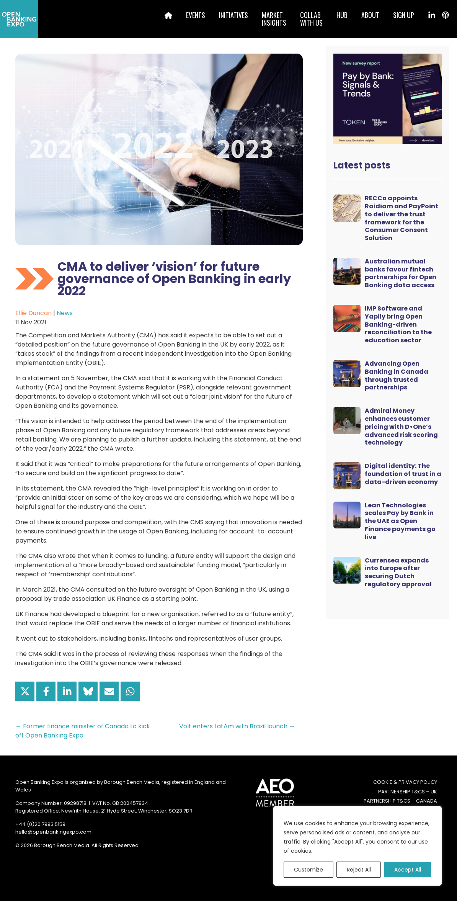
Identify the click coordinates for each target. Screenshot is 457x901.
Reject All (359, 869)
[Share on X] (24, 691)
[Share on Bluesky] (88, 691)
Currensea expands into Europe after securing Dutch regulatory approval (398, 572)
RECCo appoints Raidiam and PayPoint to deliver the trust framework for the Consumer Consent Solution (401, 218)
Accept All (407, 869)
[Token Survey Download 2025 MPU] (387, 98)
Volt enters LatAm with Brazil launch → (237, 726)
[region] (357, 846)
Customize (308, 869)
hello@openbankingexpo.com (53, 832)
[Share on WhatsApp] (130, 691)
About (370, 15)
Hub (342, 15)
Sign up (403, 15)
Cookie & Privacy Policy (405, 782)
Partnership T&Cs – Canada (400, 801)
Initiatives (233, 15)
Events (195, 15)
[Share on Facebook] (45, 691)
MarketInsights (274, 19)
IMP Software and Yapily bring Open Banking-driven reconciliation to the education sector (398, 324)
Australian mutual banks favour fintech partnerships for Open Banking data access (400, 273)
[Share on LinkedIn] (67, 691)
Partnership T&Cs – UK (407, 791)
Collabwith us (311, 19)
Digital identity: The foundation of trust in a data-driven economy (403, 473)
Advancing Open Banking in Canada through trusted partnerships (396, 375)
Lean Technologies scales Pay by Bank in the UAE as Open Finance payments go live (400, 521)
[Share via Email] (109, 691)
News (65, 313)
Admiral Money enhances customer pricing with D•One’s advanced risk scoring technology (401, 426)
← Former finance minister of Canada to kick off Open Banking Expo (82, 731)
